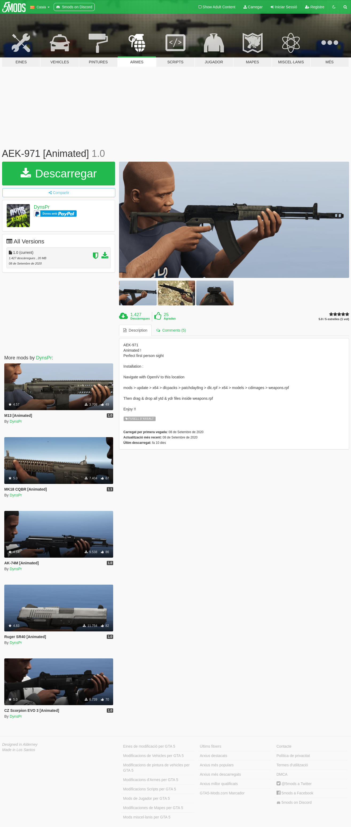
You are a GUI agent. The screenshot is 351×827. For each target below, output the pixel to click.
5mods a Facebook (295, 793)
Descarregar (59, 173)
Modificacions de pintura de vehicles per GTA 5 (156, 767)
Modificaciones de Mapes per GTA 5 (153, 808)
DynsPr (42, 207)
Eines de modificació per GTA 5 (149, 746)
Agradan (170, 318)
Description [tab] (135, 330)
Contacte (284, 746)
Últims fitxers (210, 746)
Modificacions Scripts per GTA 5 (149, 789)
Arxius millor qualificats (219, 784)
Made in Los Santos (18, 750)
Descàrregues (140, 318)
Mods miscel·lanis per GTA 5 (146, 817)
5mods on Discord (294, 802)
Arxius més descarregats (220, 774)
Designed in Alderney (20, 744)
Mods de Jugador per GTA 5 (146, 798)
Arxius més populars (217, 765)
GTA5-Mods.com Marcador (222, 793)
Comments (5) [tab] (171, 330)
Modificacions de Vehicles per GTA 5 (153, 756)
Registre (314, 7)
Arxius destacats (213, 756)
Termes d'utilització (292, 765)
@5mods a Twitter (294, 783)
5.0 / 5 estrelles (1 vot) (334, 319)
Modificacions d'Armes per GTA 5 (150, 780)
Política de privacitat (293, 756)
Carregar (253, 7)
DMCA (282, 774)
